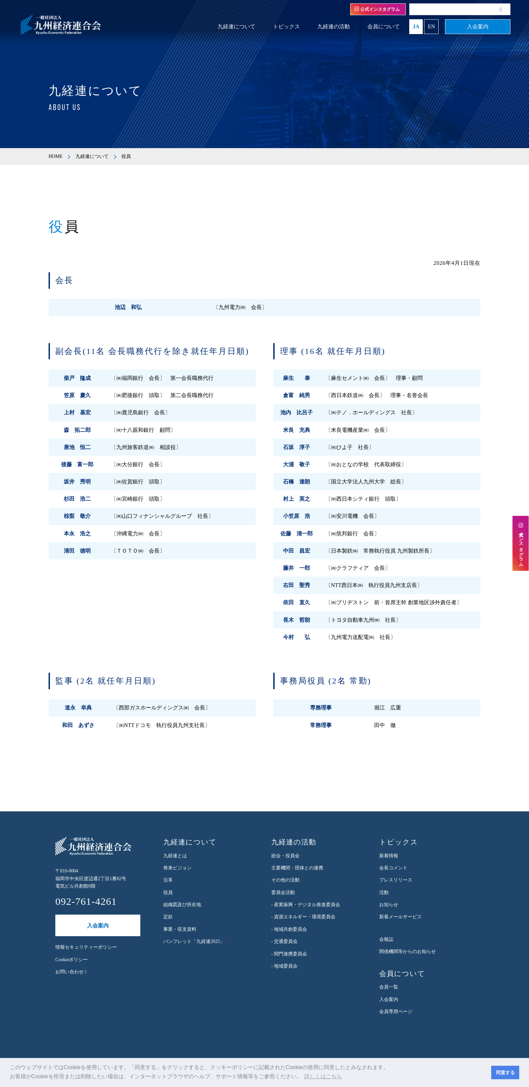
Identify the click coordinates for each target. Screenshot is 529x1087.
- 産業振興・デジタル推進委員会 (305, 904)
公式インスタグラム (377, 9)
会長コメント (393, 867)
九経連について (236, 26)
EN (431, 26)
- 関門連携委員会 (289, 953)
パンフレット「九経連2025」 (194, 941)
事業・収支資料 (179, 929)
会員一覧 (388, 987)
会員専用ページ (395, 1011)
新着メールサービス (400, 916)
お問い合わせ (71, 971)
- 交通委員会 (284, 941)
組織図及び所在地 (182, 904)
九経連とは (175, 855)
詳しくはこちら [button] (323, 1076)
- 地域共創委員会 (289, 929)
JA (416, 26)
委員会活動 (283, 892)
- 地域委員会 (284, 966)
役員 (168, 892)
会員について (383, 26)
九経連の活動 (333, 26)
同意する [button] (505, 1072)
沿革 (168, 880)
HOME (55, 156)
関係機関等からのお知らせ (407, 951)
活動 (384, 892)
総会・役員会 (285, 855)
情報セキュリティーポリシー (86, 947)
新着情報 (388, 855)
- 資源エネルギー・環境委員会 (303, 916)
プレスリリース (395, 880)
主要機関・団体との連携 (297, 867)
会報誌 (386, 939)
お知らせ (388, 904)
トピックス (286, 26)
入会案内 (478, 26)
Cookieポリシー (71, 959)
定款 (168, 916)
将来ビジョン (177, 867)
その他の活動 (285, 880)
